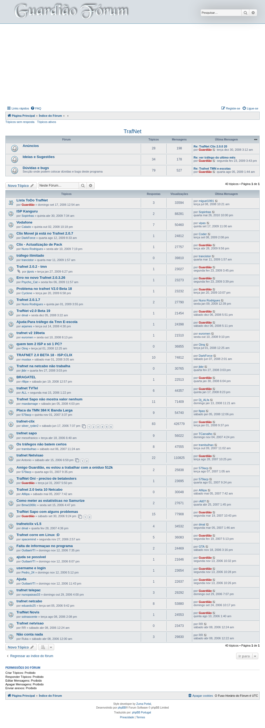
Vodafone (24, 222)
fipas (202, 411)
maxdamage (30, 403)
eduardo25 (29, 605)
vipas (202, 223)
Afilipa (26, 494)
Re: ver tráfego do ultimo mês (214, 157)
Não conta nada (29, 634)
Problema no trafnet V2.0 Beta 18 (44, 289)
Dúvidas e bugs (36, 168)
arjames (27, 326)
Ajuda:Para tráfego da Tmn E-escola (46, 322)
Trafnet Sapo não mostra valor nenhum (49, 399)
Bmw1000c (29, 505)
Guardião (205, 149)
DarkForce (28, 237)
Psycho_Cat (29, 282)
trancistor (28, 260)
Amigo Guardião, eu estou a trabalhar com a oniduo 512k (64, 467)
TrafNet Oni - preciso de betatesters (46, 478)
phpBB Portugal (141, 712)
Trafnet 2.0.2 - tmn (31, 267)
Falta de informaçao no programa (44, 546)
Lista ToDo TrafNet (32, 200)
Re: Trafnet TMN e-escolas (212, 168)
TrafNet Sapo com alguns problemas (47, 512)
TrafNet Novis (27, 612)
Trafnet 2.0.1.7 (28, 300)
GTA (202, 546)
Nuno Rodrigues (32, 248)
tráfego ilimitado (30, 255)
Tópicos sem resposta (20, 121)
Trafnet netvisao (30, 623)
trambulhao (29, 449)
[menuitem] (35, 108)
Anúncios (31, 146)
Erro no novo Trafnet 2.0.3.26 (40, 278)
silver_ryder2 (30, 425)
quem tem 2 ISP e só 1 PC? (39, 344)
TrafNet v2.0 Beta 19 (33, 311)
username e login (31, 568)
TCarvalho (205, 433)
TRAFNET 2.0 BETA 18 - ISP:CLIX (44, 355)
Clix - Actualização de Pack (39, 244)
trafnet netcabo (29, 601)
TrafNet (133, 131)
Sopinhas (28, 215)
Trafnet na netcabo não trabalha (43, 366)
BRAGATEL (26, 377)
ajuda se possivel (31, 557)
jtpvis (30, 271)
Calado (26, 226)
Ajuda (21, 579)
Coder (203, 234)
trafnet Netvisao (29, 455)
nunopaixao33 (31, 594)
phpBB (122, 707)
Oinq (25, 348)
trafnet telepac (28, 590)
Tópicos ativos (46, 121)
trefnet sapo (26, 433)
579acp (26, 414)
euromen (27, 337)
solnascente (29, 616)
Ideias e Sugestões (39, 157)
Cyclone (27, 293)
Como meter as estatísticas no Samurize (50, 501)
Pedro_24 (28, 572)
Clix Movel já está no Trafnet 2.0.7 (44, 233)
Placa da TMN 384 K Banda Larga (44, 410)
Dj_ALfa (204, 399)
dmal (25, 315)
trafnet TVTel (27, 388)
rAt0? (202, 501)
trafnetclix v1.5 (28, 524)
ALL (24, 392)
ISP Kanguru (27, 211)
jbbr (24, 370)
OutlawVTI (28, 550)
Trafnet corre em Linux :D (38, 535)
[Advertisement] (135, 64)
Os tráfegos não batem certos (41, 444)
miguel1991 (206, 200)
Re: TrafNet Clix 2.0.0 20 (210, 146)
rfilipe (25, 381)
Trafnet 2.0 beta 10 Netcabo (39, 489)
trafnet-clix (25, 421)
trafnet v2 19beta (30, 333)
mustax (26, 359)
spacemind (29, 539)
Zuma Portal (143, 703)
